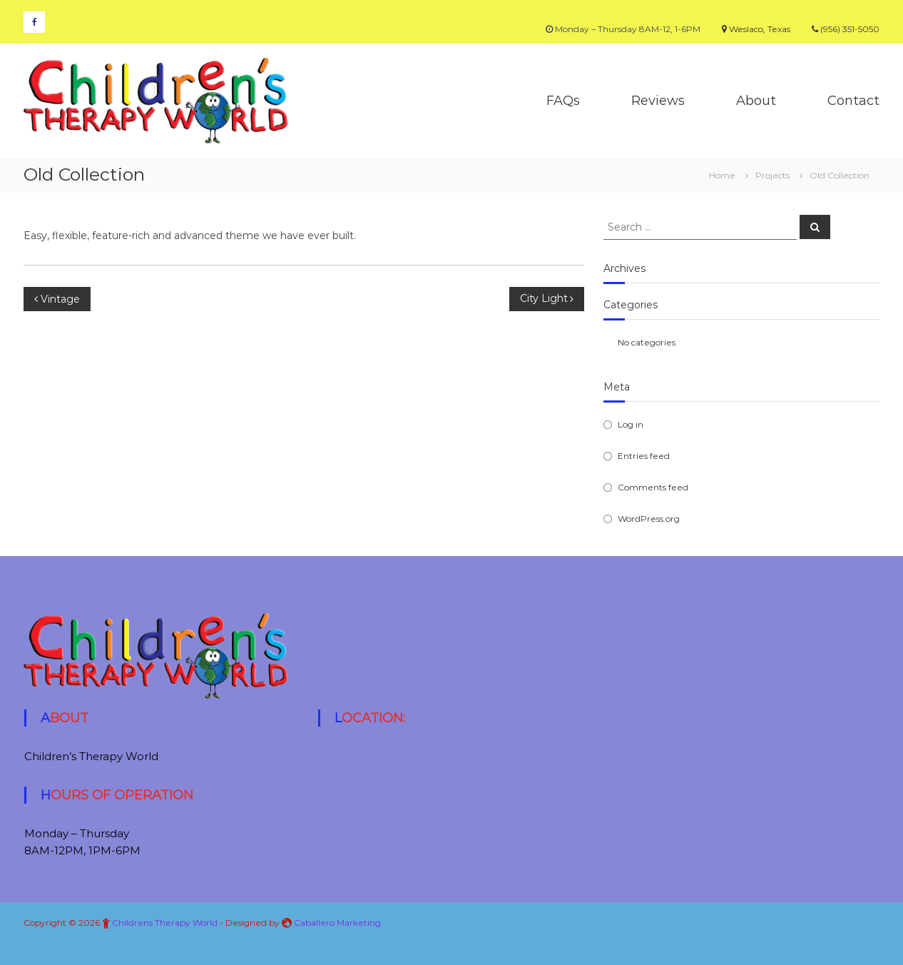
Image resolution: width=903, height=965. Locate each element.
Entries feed (644, 455)
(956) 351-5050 (845, 29)
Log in (630, 424)
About (756, 100)
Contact (853, 100)
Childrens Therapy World (165, 922)
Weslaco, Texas (756, 29)
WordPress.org (649, 518)
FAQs (563, 100)
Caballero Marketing (337, 922)
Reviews (658, 100)
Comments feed (653, 487)
